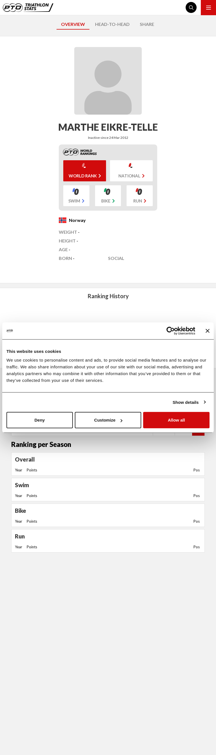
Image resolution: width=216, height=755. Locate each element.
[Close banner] (208, 331)
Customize (108, 420)
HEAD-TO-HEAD (112, 24)
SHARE (147, 24)
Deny (39, 420)
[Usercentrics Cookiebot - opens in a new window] (170, 330)
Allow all (176, 420)
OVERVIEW (73, 24)
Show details (186, 402)
